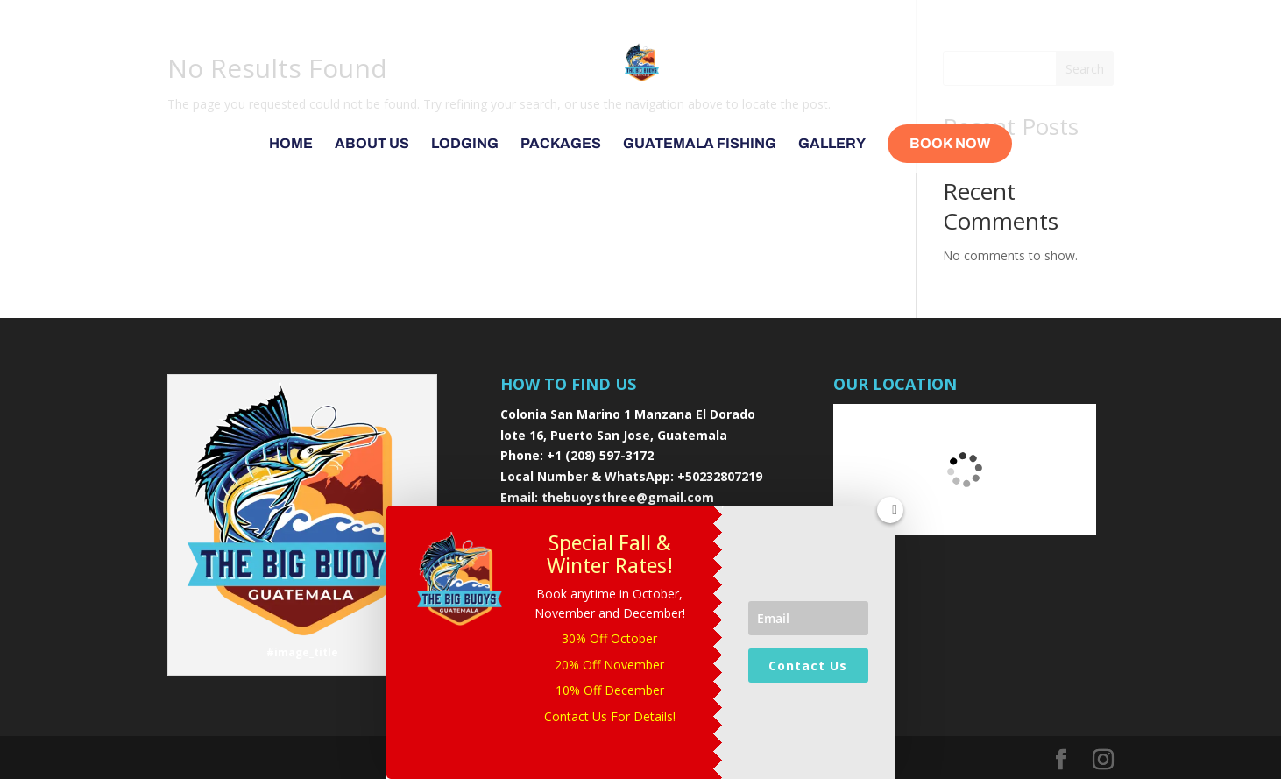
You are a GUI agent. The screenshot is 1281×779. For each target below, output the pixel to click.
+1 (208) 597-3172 (600, 455)
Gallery (832, 144)
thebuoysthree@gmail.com (627, 497)
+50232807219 (719, 476)
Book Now (949, 143)
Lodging (465, 144)
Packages (560, 144)
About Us (372, 144)
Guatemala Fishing (699, 144)
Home (291, 144)
